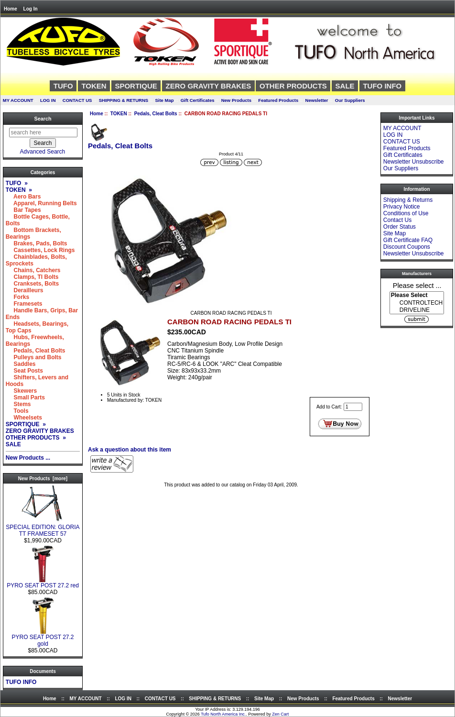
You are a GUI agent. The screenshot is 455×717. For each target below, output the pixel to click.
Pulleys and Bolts (34, 357)
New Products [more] (42, 478)
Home (10, 8)
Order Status (399, 226)
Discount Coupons (406, 246)
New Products (236, 100)
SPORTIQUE (136, 86)
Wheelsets (24, 417)
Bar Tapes (23, 210)
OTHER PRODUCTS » (36, 437)
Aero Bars (23, 196)
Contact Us (397, 220)
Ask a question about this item (129, 449)
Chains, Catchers (33, 270)
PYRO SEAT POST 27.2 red (43, 583)
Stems (18, 404)
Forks (17, 297)
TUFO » (17, 183)
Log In (30, 8)
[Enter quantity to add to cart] (353, 407)
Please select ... (417, 285)
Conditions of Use (406, 213)
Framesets (24, 303)
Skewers (21, 390)
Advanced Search (42, 151)
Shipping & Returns (408, 200)
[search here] (43, 132)
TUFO (63, 86)
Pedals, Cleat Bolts (155, 113)
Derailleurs (24, 290)
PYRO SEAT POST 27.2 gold (42, 638)
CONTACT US (77, 100)
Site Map (164, 100)
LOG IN (48, 100)
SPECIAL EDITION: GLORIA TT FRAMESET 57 (42, 527)
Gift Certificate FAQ (408, 240)
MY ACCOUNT (18, 100)
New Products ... (28, 457)
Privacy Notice (401, 206)
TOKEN (118, 113)
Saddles (21, 364)
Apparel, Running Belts (41, 203)
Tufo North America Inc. (223, 714)
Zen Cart (280, 714)
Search (42, 118)
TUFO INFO (382, 86)
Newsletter (316, 100)
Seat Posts (24, 370)
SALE (345, 86)
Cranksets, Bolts (32, 283)
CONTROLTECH (417, 303)
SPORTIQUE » (26, 424)
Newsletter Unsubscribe (413, 161)
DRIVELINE (417, 310)
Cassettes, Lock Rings (40, 250)
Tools (17, 411)
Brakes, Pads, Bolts (36, 243)
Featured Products (278, 100)
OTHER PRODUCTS (293, 86)
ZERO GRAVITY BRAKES (208, 86)
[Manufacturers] (417, 302)
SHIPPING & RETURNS (123, 100)
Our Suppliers (350, 100)
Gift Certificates (198, 100)
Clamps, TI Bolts (32, 277)
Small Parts (25, 397)
